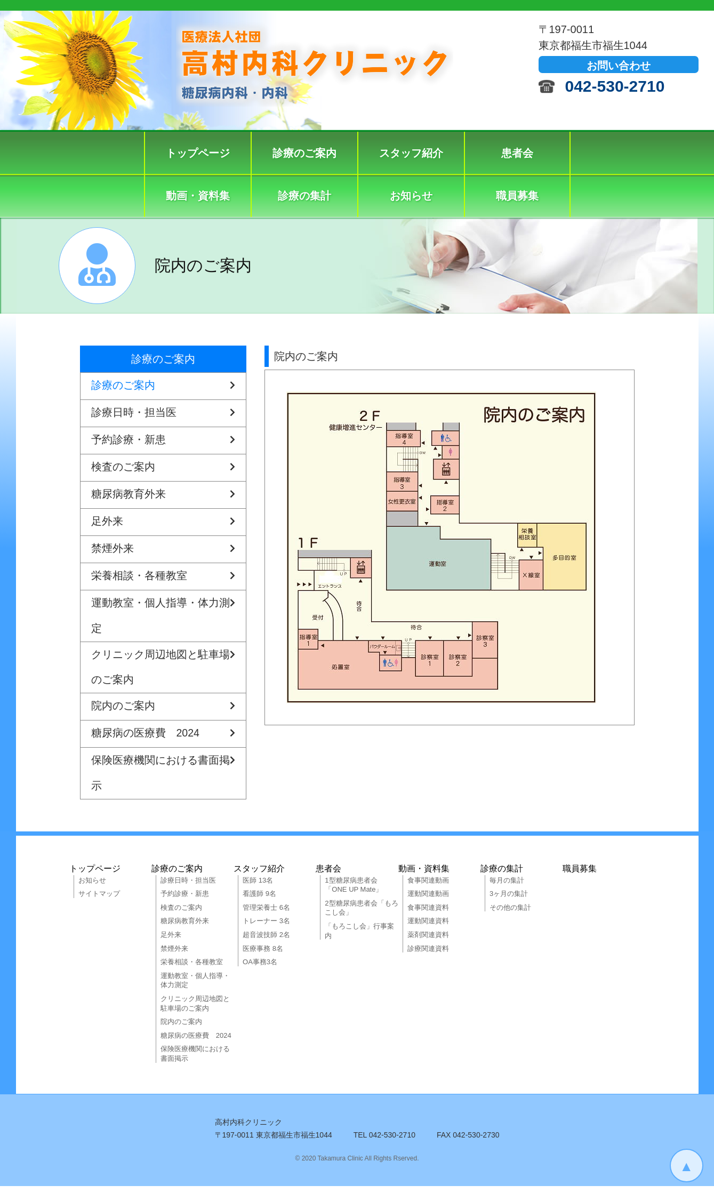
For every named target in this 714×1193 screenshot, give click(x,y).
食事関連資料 (428, 914)
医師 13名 (258, 887)
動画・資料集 (198, 196)
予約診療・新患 (163, 440)
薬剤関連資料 (428, 942)
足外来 (163, 522)
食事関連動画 (428, 887)
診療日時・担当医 (163, 413)
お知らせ (411, 196)
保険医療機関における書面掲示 (163, 775)
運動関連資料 (428, 928)
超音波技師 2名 (266, 942)
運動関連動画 (428, 901)
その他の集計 (510, 914)
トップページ (198, 153)
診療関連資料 (428, 955)
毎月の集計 (507, 887)
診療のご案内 (304, 153)
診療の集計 (304, 196)
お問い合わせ (619, 65)
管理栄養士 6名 (266, 914)
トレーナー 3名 (266, 928)
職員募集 (517, 196)
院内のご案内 (163, 711)
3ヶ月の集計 (509, 901)
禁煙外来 (163, 549)
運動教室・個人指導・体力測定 (163, 613)
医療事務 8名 (263, 955)
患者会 (517, 153)
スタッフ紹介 (411, 153)
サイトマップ (99, 901)
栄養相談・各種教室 (163, 576)
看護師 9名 (259, 901)
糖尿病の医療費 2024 (163, 738)
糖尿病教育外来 (163, 495)
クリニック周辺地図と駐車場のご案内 (163, 667)
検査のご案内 (163, 467)
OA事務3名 (260, 969)
